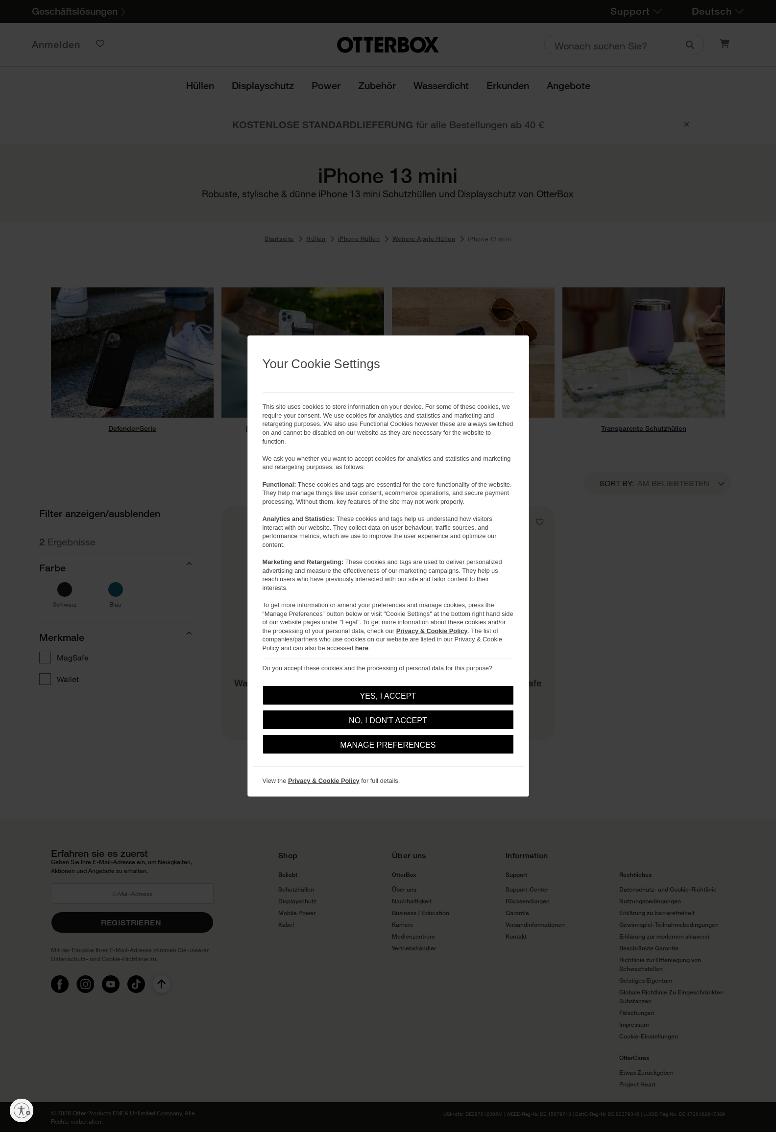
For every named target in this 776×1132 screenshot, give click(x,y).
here (361, 648)
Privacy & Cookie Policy (432, 631)
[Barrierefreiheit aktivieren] (21, 1110)
